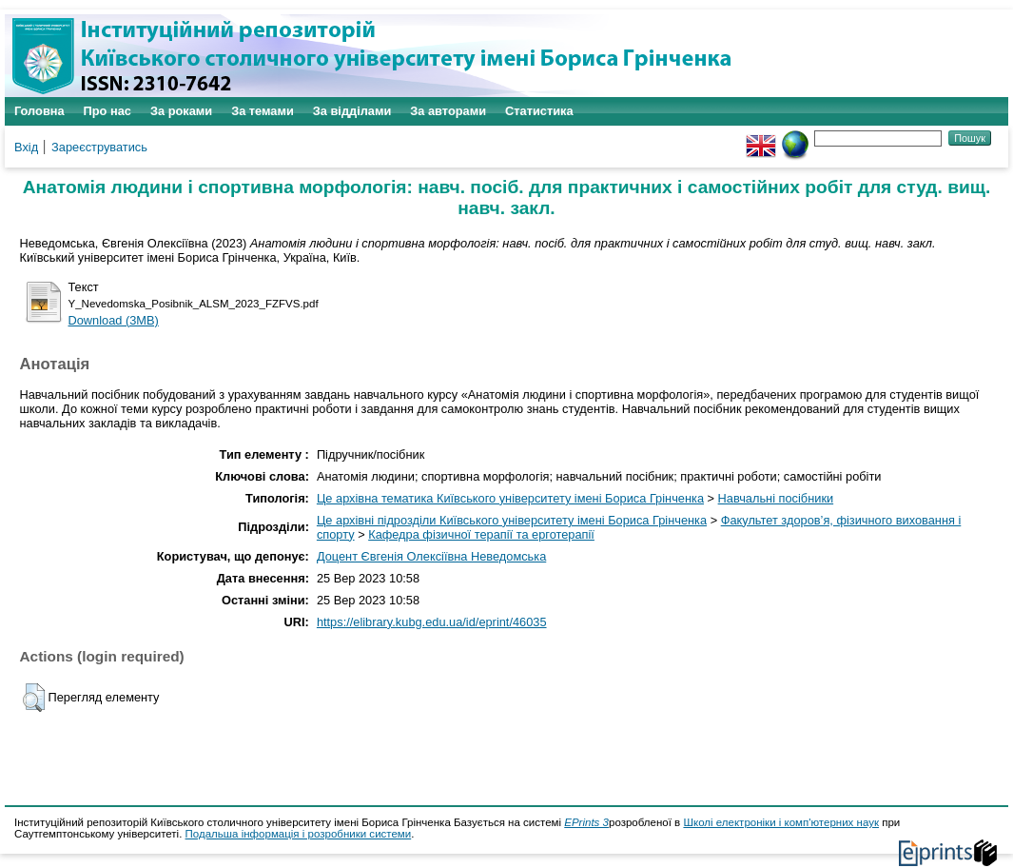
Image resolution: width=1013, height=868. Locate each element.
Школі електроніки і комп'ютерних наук (781, 822)
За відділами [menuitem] (352, 111)
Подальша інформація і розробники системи (298, 833)
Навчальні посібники (776, 498)
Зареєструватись (99, 147)
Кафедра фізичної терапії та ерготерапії (481, 534)
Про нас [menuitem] (107, 111)
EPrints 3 (586, 822)
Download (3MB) (113, 320)
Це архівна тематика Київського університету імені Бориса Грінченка (510, 498)
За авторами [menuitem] (448, 111)
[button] (34, 697)
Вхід (26, 147)
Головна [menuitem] (39, 111)
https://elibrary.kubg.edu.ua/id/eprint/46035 (432, 622)
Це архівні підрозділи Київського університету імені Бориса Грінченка (512, 520)
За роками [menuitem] (181, 111)
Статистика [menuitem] (539, 111)
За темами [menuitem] (262, 111)
